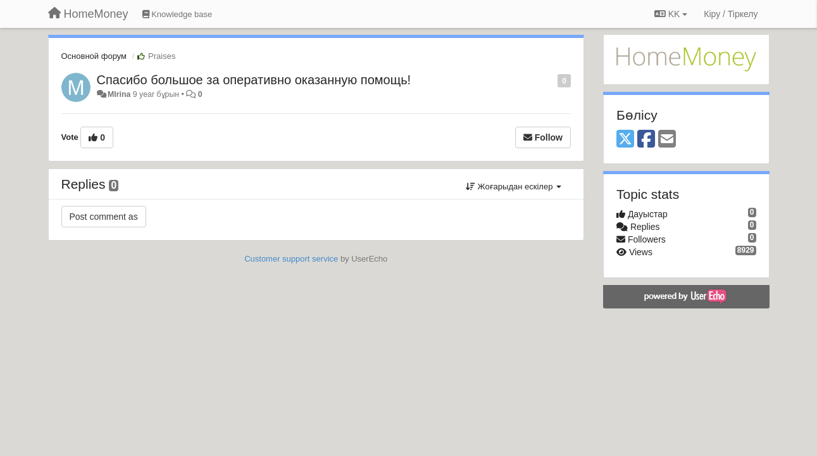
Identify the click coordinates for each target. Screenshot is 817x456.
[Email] (667, 140)
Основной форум (94, 56)
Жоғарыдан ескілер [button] (513, 186)
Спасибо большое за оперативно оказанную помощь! (254, 80)
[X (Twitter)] (625, 140)
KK (670, 14)
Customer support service (291, 258)
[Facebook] (646, 140)
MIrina (119, 94)
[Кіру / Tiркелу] (731, 14)
